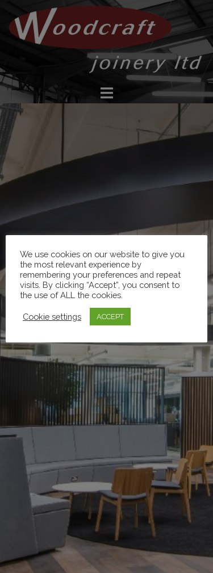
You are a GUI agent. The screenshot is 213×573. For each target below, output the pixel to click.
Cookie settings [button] (52, 316)
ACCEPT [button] (110, 316)
